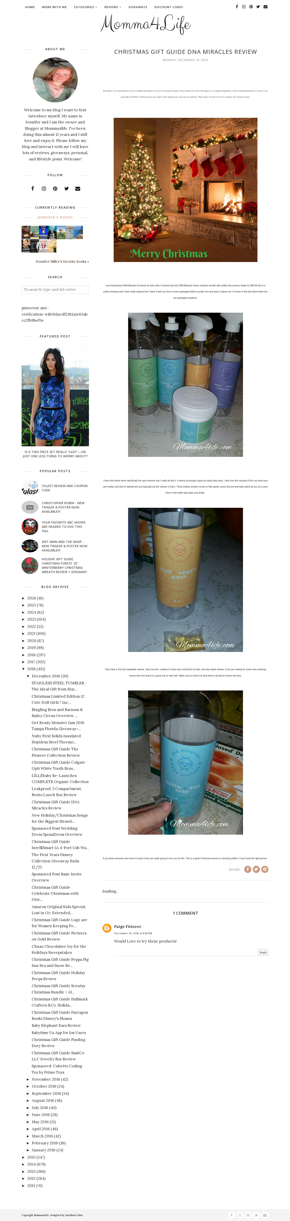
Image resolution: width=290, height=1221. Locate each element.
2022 (31, 626)
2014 (31, 1164)
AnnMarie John (74, 1215)
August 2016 (43, 1100)
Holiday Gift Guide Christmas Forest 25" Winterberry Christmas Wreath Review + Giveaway (64, 565)
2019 (31, 647)
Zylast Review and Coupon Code (65, 488)
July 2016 (40, 1107)
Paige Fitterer (127, 926)
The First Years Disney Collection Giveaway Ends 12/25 (55, 860)
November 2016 (46, 1079)
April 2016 (41, 1128)
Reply (263, 952)
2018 (31, 654)
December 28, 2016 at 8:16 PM (133, 933)
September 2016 (46, 1093)
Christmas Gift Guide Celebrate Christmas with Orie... (55, 893)
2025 (31, 605)
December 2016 (46, 676)
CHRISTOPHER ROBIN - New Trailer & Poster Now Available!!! (63, 507)
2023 (31, 619)
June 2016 (41, 1114)
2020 (31, 640)
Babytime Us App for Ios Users (59, 1032)
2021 (31, 633)
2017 (31, 661)
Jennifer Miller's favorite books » (62, 261)
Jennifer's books (55, 217)
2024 (31, 612)
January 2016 (43, 1150)
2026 (31, 598)
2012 (31, 1178)
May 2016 (40, 1121)
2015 (31, 1157)
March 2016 (42, 1136)
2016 (31, 668)
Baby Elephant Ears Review (56, 1025)
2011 (31, 1185)
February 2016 (45, 1143)
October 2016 (44, 1086)
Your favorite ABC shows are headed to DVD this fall (63, 526)
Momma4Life (145, 24)
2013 (31, 1171)
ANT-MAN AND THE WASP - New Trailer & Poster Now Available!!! (64, 546)
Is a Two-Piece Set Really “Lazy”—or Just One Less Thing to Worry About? (55, 454)
